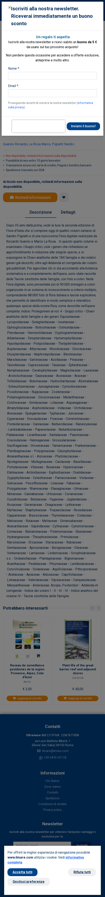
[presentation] (38, 126)
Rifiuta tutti (82, 872)
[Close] (9, 7)
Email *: (13, 86)
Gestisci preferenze (29, 882)
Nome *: (14, 68)
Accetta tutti (22, 872)
